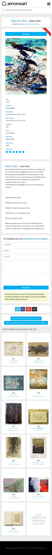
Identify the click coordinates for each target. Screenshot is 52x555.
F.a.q (45, 548)
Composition (13, 530)
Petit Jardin (13, 394)
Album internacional (38, 462)
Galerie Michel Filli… (14, 532)
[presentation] (20, 279)
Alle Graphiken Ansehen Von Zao (26, 318)
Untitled (38, 394)
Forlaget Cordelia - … (14, 430)
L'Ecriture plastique (13, 428)
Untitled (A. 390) (38, 360)
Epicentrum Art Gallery (32, 24)
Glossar (40, 548)
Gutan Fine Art (38, 430)
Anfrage (26, 34)
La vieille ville (13, 360)
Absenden (26, 288)
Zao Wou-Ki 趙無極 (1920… (38, 428)
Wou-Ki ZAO (19, 20)
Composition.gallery (38, 362)
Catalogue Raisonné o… (38, 496)
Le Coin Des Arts (14, 362)
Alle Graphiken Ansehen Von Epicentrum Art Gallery (26, 323)
